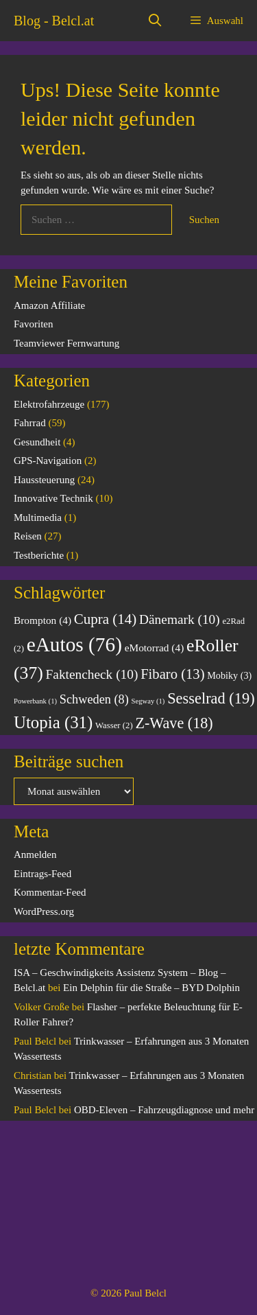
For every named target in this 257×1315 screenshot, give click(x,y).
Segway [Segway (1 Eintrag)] (148, 701)
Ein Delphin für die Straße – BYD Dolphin (151, 987)
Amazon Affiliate (49, 305)
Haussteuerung (44, 479)
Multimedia (38, 517)
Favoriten (33, 323)
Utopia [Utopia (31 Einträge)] (53, 722)
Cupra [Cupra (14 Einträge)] (105, 619)
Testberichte (39, 555)
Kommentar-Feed (50, 892)
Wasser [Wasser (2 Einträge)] (114, 725)
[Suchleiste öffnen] (155, 20)
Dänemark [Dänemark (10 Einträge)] (179, 619)
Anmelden (35, 854)
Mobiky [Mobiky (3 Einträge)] (229, 675)
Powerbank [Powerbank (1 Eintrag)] (35, 701)
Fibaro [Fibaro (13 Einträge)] (172, 674)
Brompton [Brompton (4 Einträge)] (42, 620)
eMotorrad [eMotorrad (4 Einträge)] (154, 647)
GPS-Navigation (48, 460)
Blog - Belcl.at (54, 20)
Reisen (28, 536)
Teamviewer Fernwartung (66, 343)
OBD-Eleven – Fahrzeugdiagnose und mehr (164, 1109)
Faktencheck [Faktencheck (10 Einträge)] (92, 674)
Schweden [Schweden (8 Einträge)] (94, 699)
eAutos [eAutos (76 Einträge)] (74, 644)
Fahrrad (30, 422)
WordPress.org (44, 911)
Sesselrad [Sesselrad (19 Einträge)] (210, 698)
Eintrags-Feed (42, 873)
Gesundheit (37, 442)
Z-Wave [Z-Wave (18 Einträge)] (173, 723)
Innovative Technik (53, 498)
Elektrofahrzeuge (49, 404)
